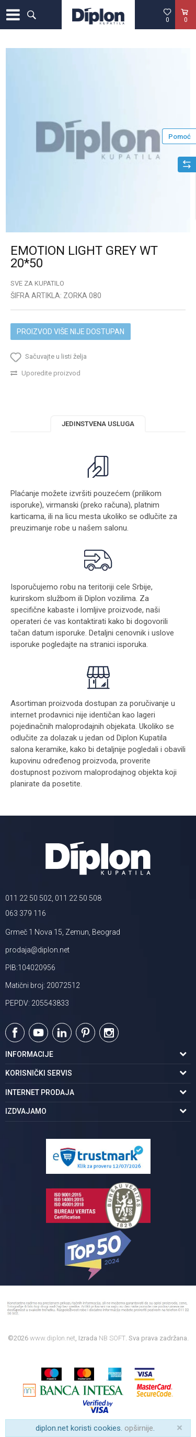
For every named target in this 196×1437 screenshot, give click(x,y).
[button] (31, 14)
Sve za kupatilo (37, 283)
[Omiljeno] (167, 15)
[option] (98, 140)
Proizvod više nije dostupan (70, 331)
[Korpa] (185, 25)
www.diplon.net (52, 1338)
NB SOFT (112, 1338)
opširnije (138, 1428)
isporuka (131, 644)
